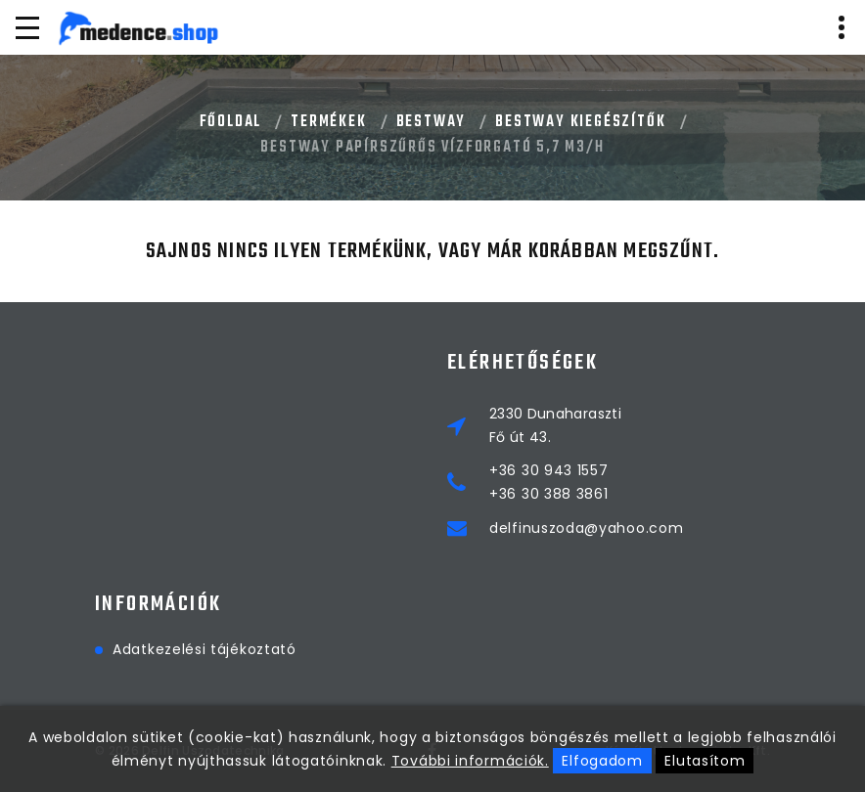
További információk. (470, 760)
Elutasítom (704, 760)
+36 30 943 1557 (549, 470)
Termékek (328, 122)
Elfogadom (602, 760)
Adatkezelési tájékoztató (204, 649)
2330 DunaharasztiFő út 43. (555, 425)
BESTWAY (431, 122)
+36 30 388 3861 (549, 494)
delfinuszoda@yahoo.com (586, 528)
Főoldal (231, 122)
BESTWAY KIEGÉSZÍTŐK (580, 122)
